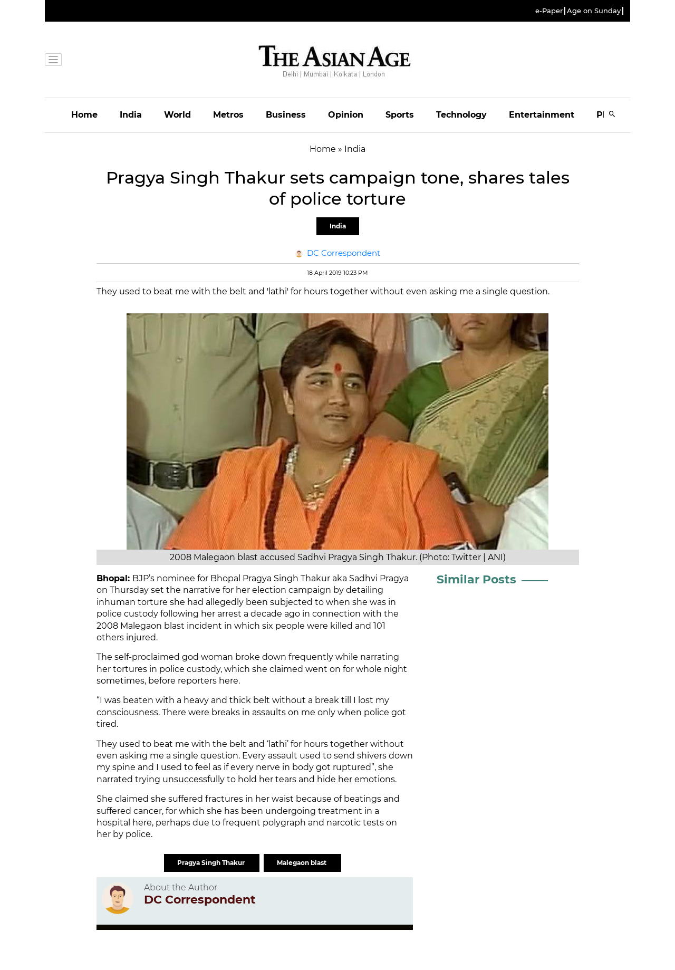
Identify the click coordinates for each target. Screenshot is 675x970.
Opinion (345, 115)
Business (286, 115)
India (131, 115)
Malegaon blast (302, 863)
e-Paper (549, 11)
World (177, 115)
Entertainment (541, 115)
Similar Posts (476, 579)
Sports (399, 115)
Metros (228, 115)
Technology (461, 115)
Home (84, 115)
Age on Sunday (594, 11)
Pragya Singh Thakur (211, 863)
